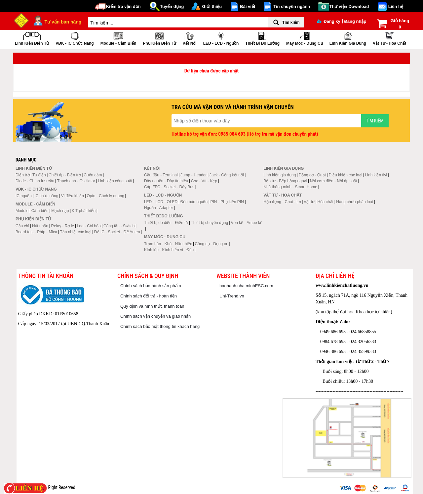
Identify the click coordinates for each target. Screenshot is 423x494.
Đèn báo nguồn (194, 202)
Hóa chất (325, 202)
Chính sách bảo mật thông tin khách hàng (160, 326)
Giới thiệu (212, 6)
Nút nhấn (40, 226)
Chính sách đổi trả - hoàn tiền (148, 295)
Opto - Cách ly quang (105, 196)
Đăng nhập (355, 21)
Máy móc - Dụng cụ (304, 38)
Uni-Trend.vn (231, 295)
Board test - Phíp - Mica (36, 232)
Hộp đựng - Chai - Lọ (282, 202)
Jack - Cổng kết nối (227, 175)
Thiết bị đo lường (262, 38)
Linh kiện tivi (376, 175)
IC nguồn (24, 196)
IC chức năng (46, 196)
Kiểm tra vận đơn (123, 6)
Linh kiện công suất (115, 181)
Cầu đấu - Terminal (161, 175)
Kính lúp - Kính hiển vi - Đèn (169, 249)
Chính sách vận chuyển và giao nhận (155, 316)
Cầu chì (22, 226)
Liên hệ (395, 6)
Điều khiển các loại (346, 175)
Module (22, 210)
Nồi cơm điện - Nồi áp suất (333, 181)
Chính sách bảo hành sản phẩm (150, 285)
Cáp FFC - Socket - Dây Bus (169, 187)
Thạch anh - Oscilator (76, 181)
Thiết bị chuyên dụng (209, 222)
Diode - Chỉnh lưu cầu (35, 181)
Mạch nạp (60, 210)
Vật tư (309, 202)
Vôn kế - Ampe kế (246, 222)
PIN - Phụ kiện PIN (227, 202)
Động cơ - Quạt (312, 175)
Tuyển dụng (172, 6)
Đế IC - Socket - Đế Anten (117, 232)
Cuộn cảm (93, 175)
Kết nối (190, 38)
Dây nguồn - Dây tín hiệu (166, 181)
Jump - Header (193, 175)
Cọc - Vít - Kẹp (204, 181)
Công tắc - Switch (119, 226)
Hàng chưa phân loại (354, 202)
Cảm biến (40, 210)
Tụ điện (39, 175)
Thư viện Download (349, 6)
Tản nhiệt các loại (75, 232)
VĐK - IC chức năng (75, 38)
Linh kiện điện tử (32, 38)
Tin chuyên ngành (291, 6)
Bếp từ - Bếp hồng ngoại (285, 181)
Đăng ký (328, 21)
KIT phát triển (84, 210)
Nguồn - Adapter (158, 207)
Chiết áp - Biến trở (65, 175)
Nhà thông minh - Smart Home (290, 187)
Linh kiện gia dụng (347, 38)
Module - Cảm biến (118, 38)
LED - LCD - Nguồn (221, 38)
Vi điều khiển (72, 196)
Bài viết (247, 6)
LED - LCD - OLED (160, 202)
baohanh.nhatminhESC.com (246, 285)
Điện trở (23, 175)
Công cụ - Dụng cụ (211, 244)
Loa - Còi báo (89, 226)
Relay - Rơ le (62, 226)
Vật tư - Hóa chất (389, 38)
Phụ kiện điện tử (159, 38)
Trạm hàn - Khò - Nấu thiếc (168, 244)
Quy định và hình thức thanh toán (152, 306)
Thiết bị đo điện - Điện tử (166, 222)
